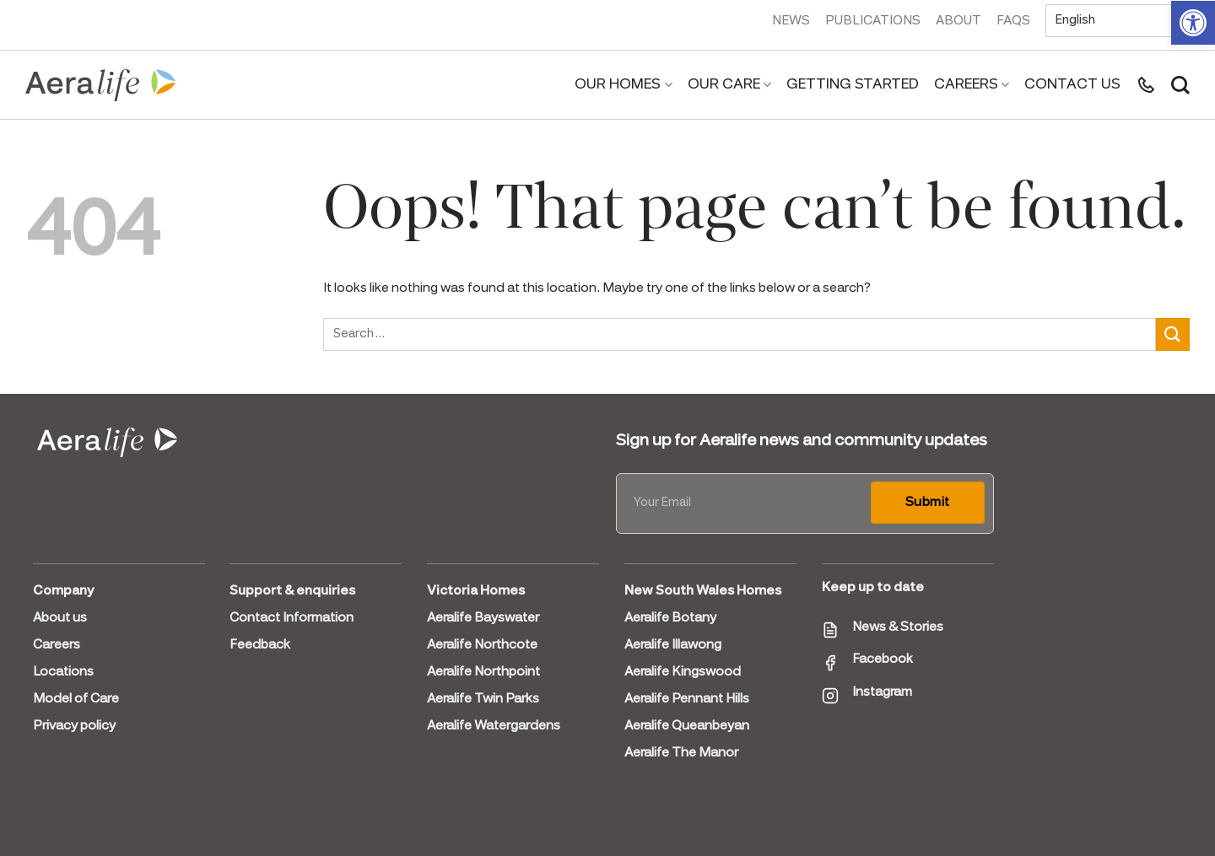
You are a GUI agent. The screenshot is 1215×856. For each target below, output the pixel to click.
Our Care (729, 85)
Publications (873, 21)
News (791, 21)
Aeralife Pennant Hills (686, 699)
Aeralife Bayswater (483, 618)
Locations (63, 672)
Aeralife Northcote (482, 645)
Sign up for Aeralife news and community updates (801, 441)
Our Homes (623, 85)
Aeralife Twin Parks (483, 699)
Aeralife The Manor (681, 753)
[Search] (1180, 85)
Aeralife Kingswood (682, 672)
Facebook (882, 659)
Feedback (260, 645)
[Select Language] (1117, 20)
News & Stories (897, 627)
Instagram (882, 692)
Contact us (1072, 85)
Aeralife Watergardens (493, 726)
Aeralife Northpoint (483, 672)
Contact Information (292, 618)
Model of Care (76, 699)
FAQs (1013, 21)
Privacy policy (74, 726)
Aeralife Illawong (672, 645)
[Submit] (1173, 334)
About (958, 21)
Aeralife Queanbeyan (686, 726)
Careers (971, 85)
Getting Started (852, 85)
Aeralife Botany (670, 618)
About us (60, 618)
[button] (1193, 23)
